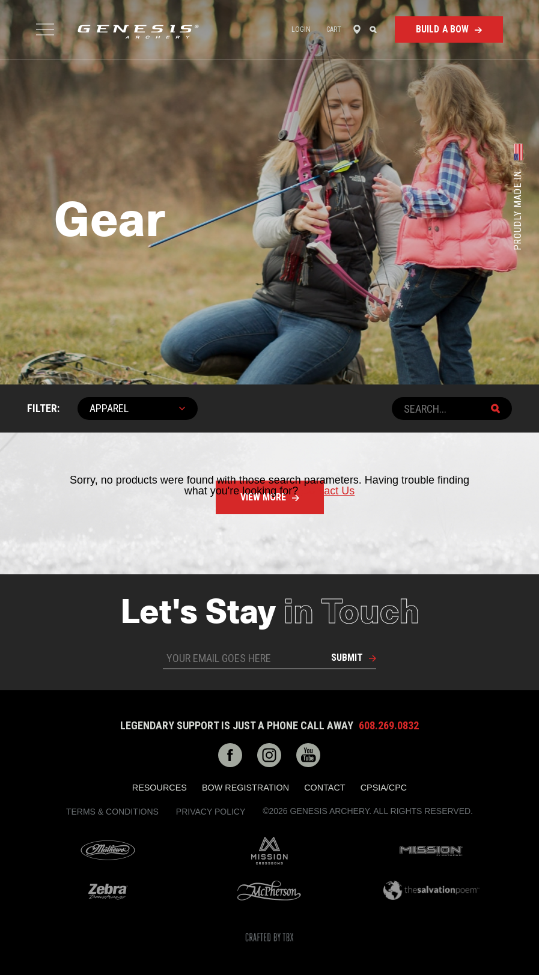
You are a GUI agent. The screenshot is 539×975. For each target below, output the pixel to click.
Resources (159, 787)
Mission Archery (431, 851)
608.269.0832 (389, 725)
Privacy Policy (210, 811)
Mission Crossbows (269, 850)
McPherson (269, 891)
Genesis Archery (138, 32)
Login (301, 29)
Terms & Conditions (112, 811)
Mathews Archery (108, 850)
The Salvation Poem (431, 890)
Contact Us (328, 491)
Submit (347, 657)
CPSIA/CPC (384, 787)
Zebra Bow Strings (108, 890)
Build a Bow (442, 29)
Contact (324, 787)
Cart (333, 29)
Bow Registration (245, 787)
